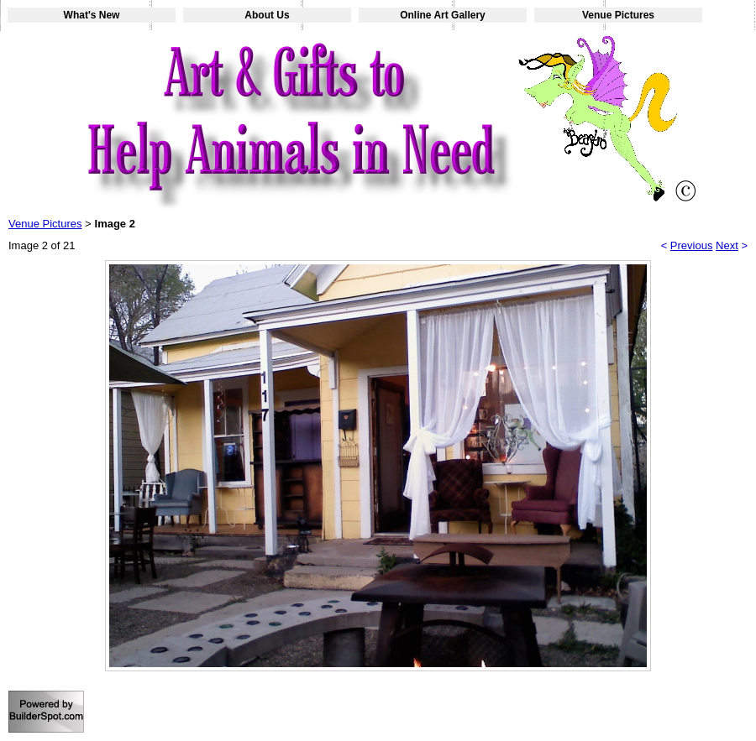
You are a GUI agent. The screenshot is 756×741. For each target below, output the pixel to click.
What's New (92, 15)
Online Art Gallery (443, 15)
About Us (266, 15)
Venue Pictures (618, 15)
